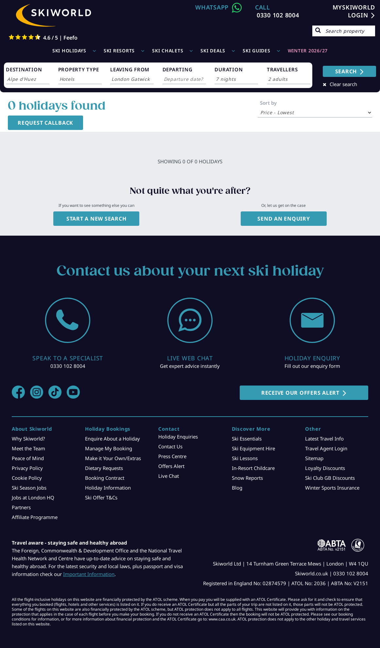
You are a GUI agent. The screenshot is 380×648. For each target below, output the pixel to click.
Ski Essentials (247, 438)
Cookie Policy (27, 478)
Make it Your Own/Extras (113, 458)
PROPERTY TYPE (78, 69)
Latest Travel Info (324, 438)
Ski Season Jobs (29, 487)
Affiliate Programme (35, 517)
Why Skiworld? (28, 438)
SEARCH (346, 71)
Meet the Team (28, 448)
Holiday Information (108, 487)
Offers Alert (171, 466)
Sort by (268, 102)
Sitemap (314, 458)
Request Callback (45, 122)
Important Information (88, 574)
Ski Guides (256, 50)
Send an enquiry (283, 218)
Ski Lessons (245, 458)
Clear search (343, 84)
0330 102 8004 (278, 15)
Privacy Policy (27, 468)
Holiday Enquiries (178, 436)
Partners (21, 507)
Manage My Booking (108, 448)
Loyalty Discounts (325, 468)
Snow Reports (247, 478)
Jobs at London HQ (33, 497)
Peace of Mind (28, 458)
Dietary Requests (104, 468)
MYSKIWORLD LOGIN (354, 11)
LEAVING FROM (129, 69)
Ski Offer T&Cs (101, 497)
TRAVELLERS (282, 69)
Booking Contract (104, 478)
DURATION (229, 69)
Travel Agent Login (326, 448)
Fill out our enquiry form (312, 366)
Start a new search (96, 218)
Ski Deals (212, 50)
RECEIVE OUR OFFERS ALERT (300, 392)
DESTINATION (24, 69)
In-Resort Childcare (253, 468)
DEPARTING (178, 69)
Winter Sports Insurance (332, 487)
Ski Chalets (167, 50)
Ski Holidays (69, 50)
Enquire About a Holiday (112, 438)
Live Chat (168, 476)
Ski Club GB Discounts (330, 478)
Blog (237, 487)
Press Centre (172, 456)
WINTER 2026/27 (308, 50)
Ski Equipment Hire (253, 448)
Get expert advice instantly (190, 366)
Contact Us (170, 446)
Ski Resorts (119, 50)
